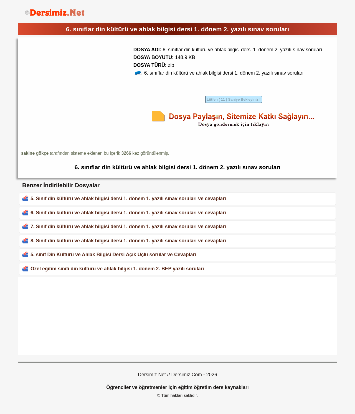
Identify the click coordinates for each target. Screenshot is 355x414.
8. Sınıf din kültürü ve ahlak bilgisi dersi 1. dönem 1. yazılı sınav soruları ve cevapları (128, 240)
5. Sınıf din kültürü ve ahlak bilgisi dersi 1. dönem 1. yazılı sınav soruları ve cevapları (128, 198)
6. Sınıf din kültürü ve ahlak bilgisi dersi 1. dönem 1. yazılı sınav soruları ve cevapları (128, 212)
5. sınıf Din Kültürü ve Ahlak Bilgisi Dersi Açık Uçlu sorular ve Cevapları (113, 254)
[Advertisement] (67, 79)
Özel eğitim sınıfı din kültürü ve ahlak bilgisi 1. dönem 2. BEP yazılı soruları (117, 268)
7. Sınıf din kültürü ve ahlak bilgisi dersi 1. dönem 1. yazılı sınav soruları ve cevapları (128, 226)
